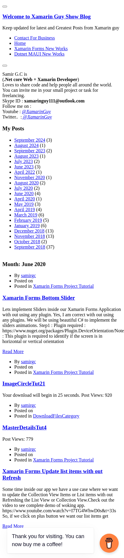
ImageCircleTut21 (23, 383)
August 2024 (26, 145)
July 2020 (23, 188)
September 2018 (29, 246)
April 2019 (24, 209)
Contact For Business (34, 37)
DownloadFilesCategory (56, 415)
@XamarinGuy (36, 111)
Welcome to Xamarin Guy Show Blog (46, 16)
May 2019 (24, 204)
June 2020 (24, 193)
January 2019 (27, 225)
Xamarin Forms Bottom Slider (38, 298)
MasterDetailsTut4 (24, 427)
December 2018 (29, 230)
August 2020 (26, 182)
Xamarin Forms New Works (41, 48)
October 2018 (27, 241)
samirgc (28, 275)
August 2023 (26, 156)
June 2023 (24, 166)
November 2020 (29, 177)
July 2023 (23, 161)
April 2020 (24, 198)
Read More (13, 351)
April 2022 (24, 172)
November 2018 (29, 236)
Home (20, 43)
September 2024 (29, 140)
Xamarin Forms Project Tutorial (63, 286)
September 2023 (29, 150)
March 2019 (25, 214)
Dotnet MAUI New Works (39, 53)
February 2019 (28, 220)
